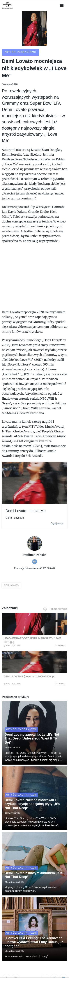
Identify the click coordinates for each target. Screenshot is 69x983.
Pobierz (60, 645)
